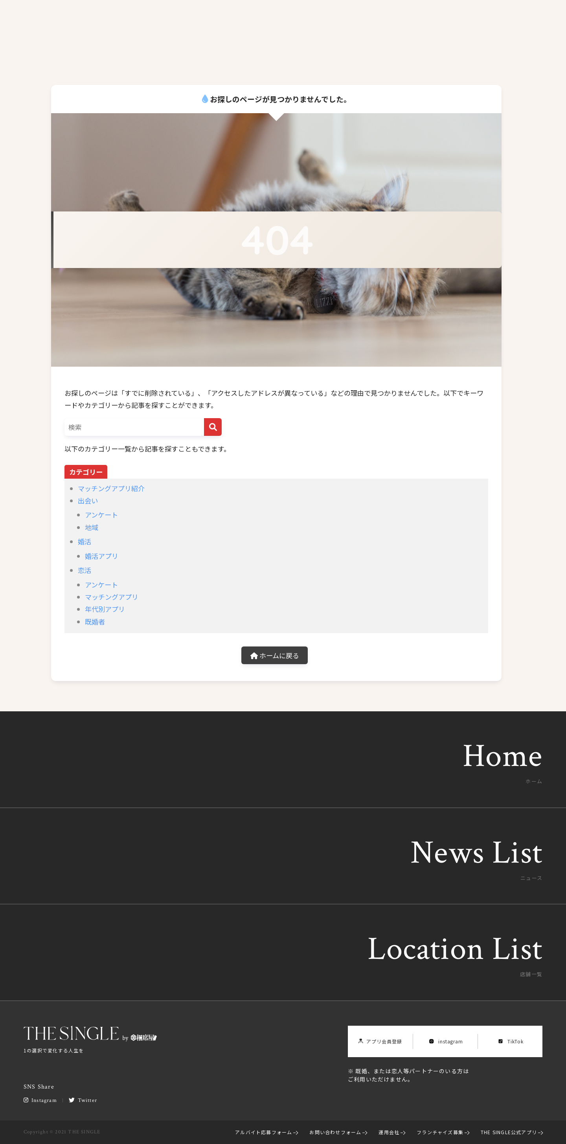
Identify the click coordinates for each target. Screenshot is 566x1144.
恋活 (84, 570)
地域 (91, 527)
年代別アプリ (105, 609)
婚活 (84, 541)
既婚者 (95, 621)
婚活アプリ (101, 556)
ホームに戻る (274, 655)
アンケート (101, 515)
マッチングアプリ (111, 597)
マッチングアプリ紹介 (111, 488)
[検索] (213, 427)
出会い (88, 500)
